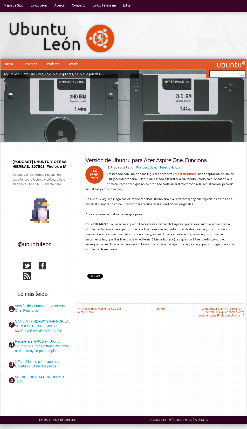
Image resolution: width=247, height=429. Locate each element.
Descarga (30, 64)
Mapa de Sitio (14, 5)
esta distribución (185, 174)
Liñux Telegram (104, 5)
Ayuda (73, 64)
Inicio (9, 64)
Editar (127, 5)
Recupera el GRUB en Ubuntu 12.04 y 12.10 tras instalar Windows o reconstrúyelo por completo (42, 346)
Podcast (53, 64)
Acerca (59, 5)
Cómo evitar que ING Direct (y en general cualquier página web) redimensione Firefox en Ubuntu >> (221, 312)
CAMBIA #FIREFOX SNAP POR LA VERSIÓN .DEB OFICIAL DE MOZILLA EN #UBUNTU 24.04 (41, 326)
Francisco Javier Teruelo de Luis (158, 167)
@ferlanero (177, 419)
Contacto (79, 5)
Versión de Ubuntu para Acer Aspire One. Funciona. (146, 160)
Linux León (39, 5)
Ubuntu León (68, 419)
